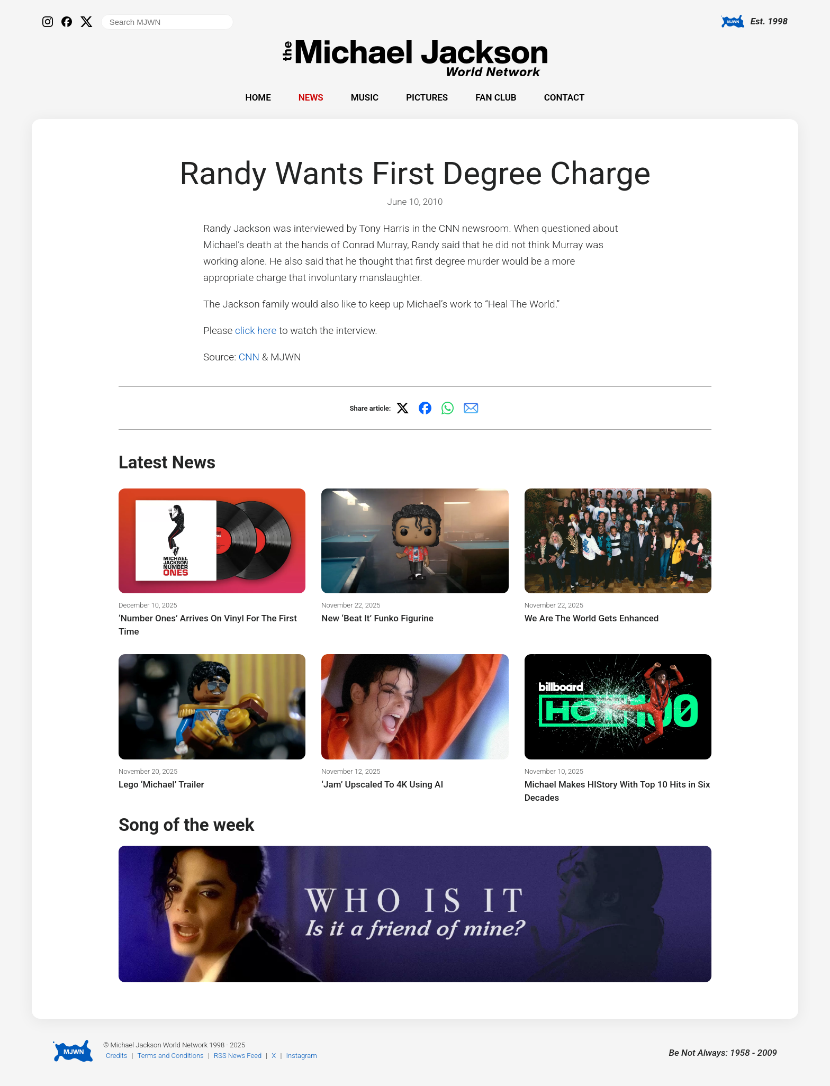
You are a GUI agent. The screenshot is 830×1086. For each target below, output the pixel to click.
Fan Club (495, 97)
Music (364, 97)
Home (258, 97)
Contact (564, 97)
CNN (249, 357)
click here (255, 330)
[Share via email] (471, 408)
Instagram (301, 1056)
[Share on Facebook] (425, 408)
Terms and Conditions (171, 1056)
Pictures (427, 97)
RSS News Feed (237, 1056)
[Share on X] (402, 408)
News (311, 97)
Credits (116, 1056)
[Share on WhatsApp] (447, 408)
